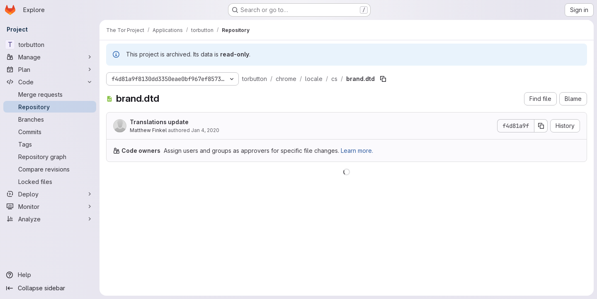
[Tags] (49, 144)
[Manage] (49, 57)
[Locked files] (49, 181)
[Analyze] (49, 219)
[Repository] (49, 107)
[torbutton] (49, 44)
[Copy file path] (383, 79)
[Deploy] (49, 194)
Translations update (159, 121)
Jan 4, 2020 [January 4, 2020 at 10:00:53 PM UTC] (205, 130)
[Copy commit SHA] (541, 125)
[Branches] (49, 119)
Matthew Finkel (148, 130)
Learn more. (357, 150)
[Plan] (49, 69)
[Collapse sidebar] (49, 288)
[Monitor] (49, 206)
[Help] (49, 275)
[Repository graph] (49, 156)
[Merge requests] (49, 94)
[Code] (49, 82)
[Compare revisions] (49, 169)
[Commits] (49, 131)
